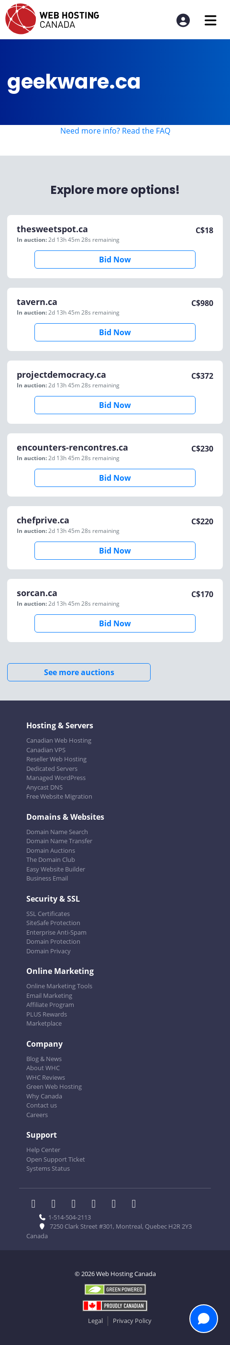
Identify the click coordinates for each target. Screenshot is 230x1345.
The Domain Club (50, 859)
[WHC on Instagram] (97, 1204)
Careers (37, 1114)
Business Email (47, 878)
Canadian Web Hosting (58, 740)
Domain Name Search (57, 831)
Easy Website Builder (55, 869)
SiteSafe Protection (53, 922)
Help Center (43, 1149)
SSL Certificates (48, 913)
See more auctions (79, 672)
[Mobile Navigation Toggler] (210, 20)
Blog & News (44, 1058)
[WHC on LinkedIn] (76, 1204)
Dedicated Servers (51, 768)
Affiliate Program (50, 1004)
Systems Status (48, 1168)
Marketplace (44, 1023)
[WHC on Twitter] (56, 1204)
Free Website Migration (59, 796)
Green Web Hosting (54, 1086)
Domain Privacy (48, 951)
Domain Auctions (50, 850)
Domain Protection (53, 941)
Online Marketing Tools (59, 986)
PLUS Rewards (46, 1014)
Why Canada (44, 1096)
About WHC (43, 1067)
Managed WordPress (56, 777)
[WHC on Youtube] (117, 1204)
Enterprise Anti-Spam (56, 932)
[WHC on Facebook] (36, 1204)
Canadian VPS (46, 750)
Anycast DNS (44, 787)
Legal (95, 1320)
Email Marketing (49, 995)
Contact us (41, 1105)
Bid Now (115, 259)
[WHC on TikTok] (136, 1204)
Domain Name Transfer (59, 840)
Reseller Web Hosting (56, 759)
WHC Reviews (45, 1077)
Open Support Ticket (55, 1159)
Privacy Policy (132, 1320)
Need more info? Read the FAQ (115, 130)
